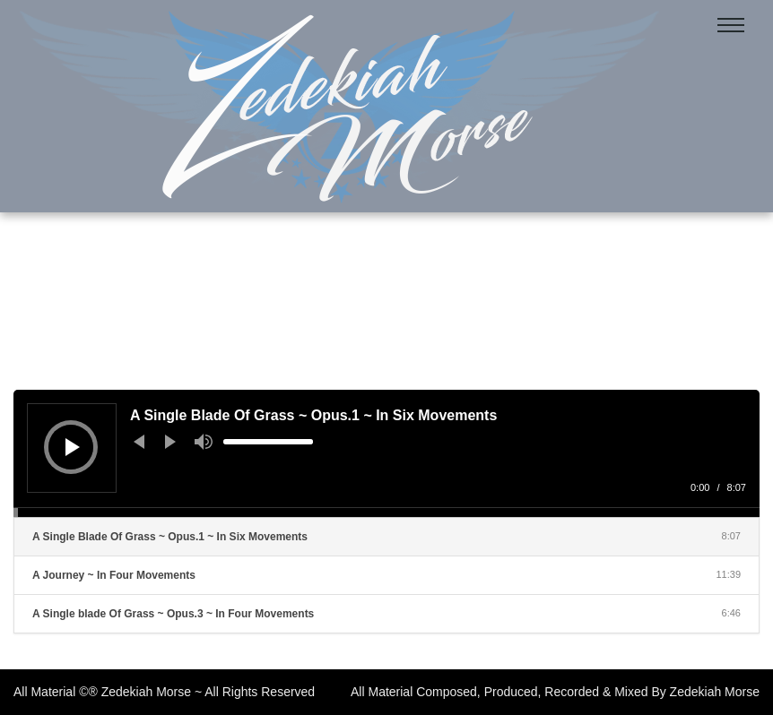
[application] (386, 453)
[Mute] (203, 441)
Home (344, 308)
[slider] (268, 442)
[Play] (72, 447)
